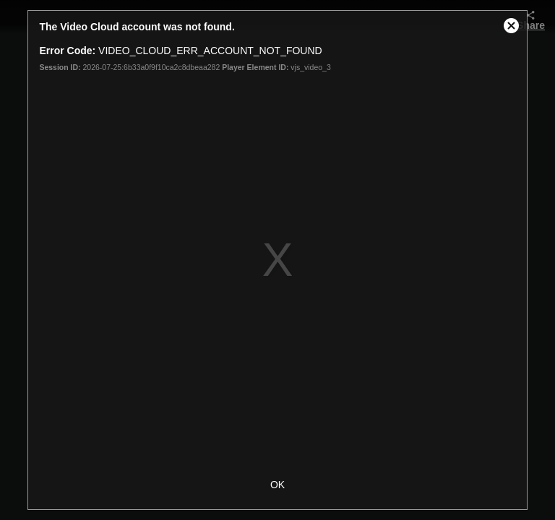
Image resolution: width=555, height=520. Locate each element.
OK (277, 484)
